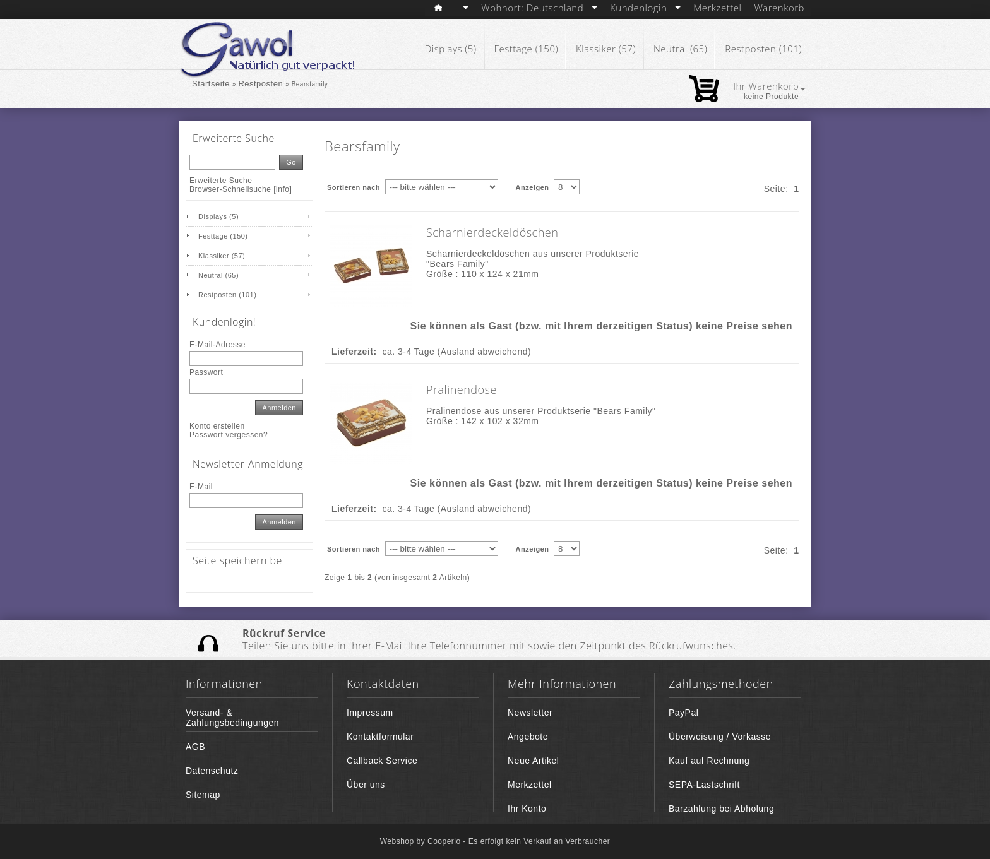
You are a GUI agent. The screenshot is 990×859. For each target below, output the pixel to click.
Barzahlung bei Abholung (721, 808)
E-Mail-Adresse (217, 344)
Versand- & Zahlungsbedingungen (232, 718)
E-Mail (201, 486)
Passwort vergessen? (228, 434)
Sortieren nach (353, 187)
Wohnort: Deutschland (539, 7)
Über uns (366, 784)
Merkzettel (717, 7)
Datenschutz (212, 771)
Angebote (528, 737)
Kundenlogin (645, 7)
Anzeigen (532, 187)
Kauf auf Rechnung (709, 760)
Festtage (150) (526, 48)
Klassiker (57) (606, 48)
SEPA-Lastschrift (704, 784)
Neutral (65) (680, 48)
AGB (195, 747)
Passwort (206, 372)
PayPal (683, 713)
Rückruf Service (284, 633)
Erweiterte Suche (220, 180)
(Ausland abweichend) (485, 352)
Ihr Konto (527, 808)
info (282, 189)
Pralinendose (461, 389)
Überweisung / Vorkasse (720, 737)
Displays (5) (451, 48)
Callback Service (382, 760)
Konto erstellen (217, 426)
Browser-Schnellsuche (230, 189)
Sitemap (203, 795)
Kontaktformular (380, 737)
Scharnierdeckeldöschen (492, 232)
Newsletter (530, 713)
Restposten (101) (763, 48)
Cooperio (445, 841)
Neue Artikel (533, 760)
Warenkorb (779, 7)
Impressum (370, 713)
